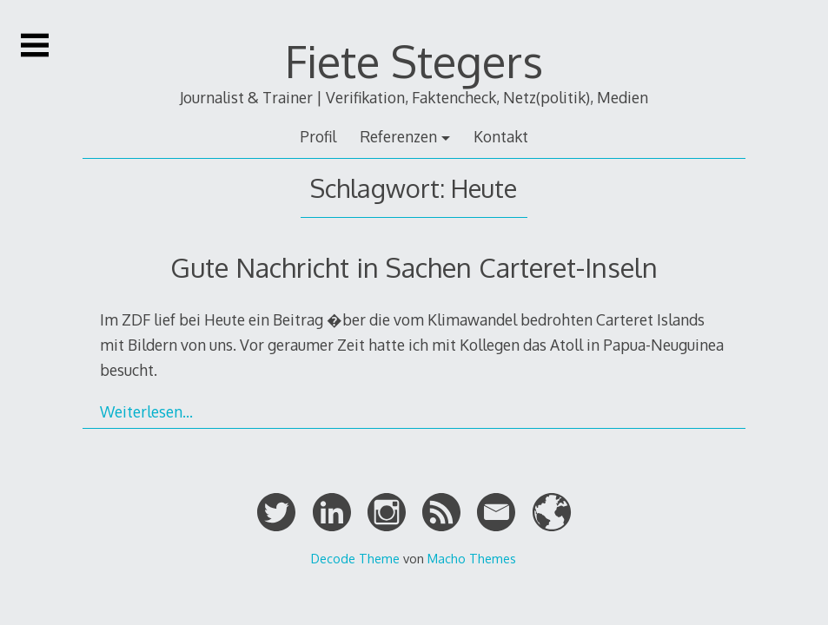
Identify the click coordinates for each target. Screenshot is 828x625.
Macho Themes (471, 558)
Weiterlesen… (146, 411)
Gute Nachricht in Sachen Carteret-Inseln (414, 267)
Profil (318, 136)
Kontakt (501, 136)
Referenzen (398, 136)
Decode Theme (355, 558)
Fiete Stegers (414, 61)
